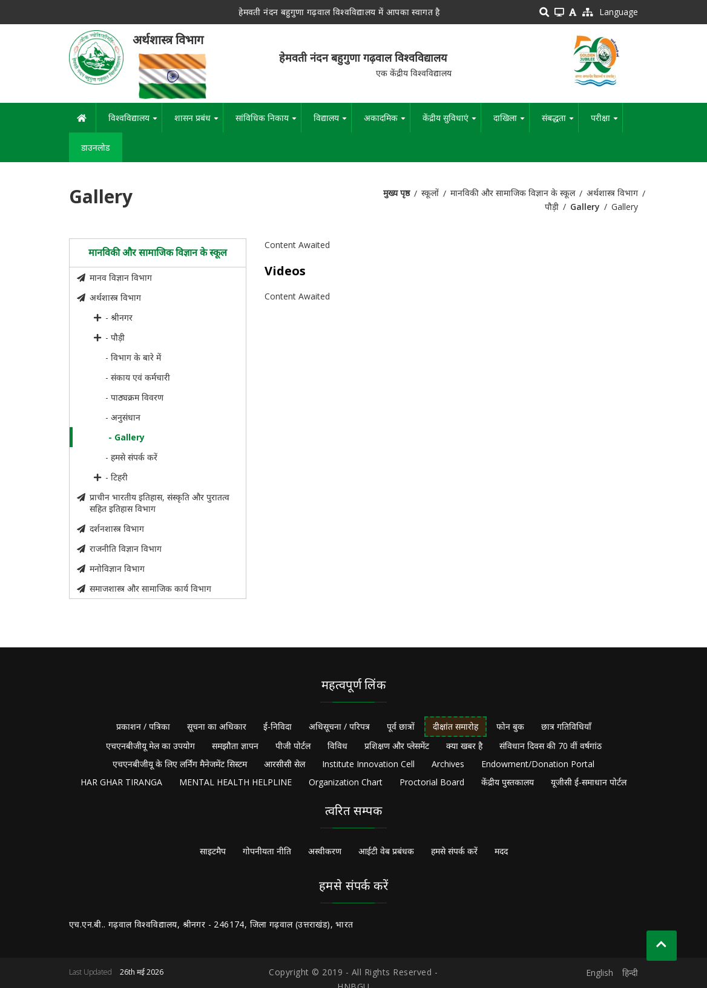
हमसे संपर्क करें (454, 851)
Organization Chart (346, 782)
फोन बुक (510, 726)
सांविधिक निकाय (268, 122)
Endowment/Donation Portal (537, 764)
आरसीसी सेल (284, 764)
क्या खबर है (464, 745)
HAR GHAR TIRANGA (121, 782)
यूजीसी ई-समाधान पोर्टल (588, 782)
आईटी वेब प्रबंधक (386, 851)
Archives (448, 764)
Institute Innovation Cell (368, 764)
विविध (337, 745)
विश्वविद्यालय (135, 122)
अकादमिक (387, 122)
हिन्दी (630, 972)
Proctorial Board (432, 782)
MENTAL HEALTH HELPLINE (235, 782)
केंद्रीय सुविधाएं (452, 122)
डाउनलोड (95, 147)
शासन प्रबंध (198, 122)
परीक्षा (606, 122)
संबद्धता (560, 122)
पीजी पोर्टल (293, 745)
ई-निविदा (277, 726)
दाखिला (511, 122)
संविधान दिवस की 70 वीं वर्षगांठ (550, 745)
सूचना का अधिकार (216, 726)
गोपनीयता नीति (267, 851)
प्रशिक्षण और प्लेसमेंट (396, 745)
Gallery (585, 206)
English (599, 972)
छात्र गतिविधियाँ (566, 726)
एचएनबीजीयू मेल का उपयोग (150, 745)
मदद (501, 851)
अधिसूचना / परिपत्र (339, 726)
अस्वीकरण (324, 851)
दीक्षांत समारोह (455, 726)
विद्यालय (332, 122)
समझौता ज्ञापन (235, 745)
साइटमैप (213, 851)
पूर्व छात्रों (401, 726)
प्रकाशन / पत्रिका (143, 726)
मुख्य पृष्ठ (396, 192)
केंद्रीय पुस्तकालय (507, 782)
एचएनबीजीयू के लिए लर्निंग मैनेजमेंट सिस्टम (180, 764)
